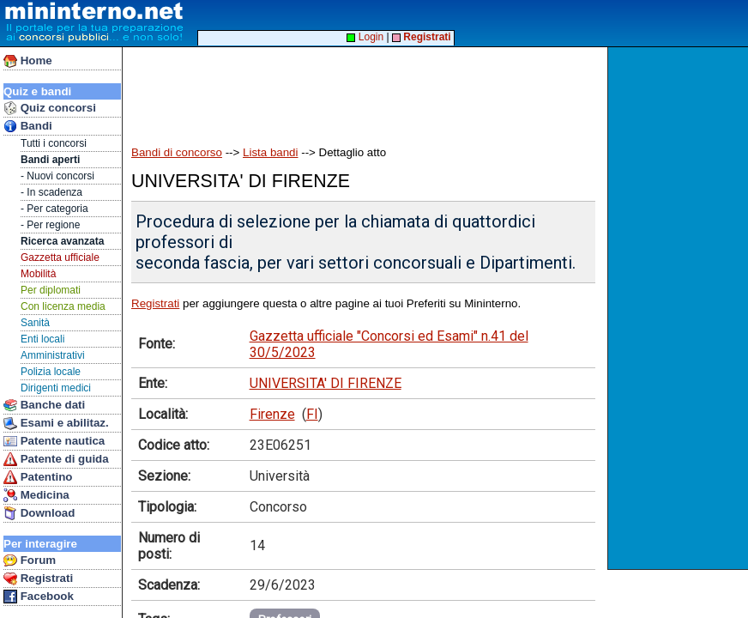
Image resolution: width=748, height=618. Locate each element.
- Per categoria (54, 209)
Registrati (38, 578)
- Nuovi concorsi (57, 176)
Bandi (27, 126)
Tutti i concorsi (54, 143)
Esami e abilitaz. (56, 423)
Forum (29, 560)
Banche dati (44, 405)
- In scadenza (51, 192)
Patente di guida (56, 459)
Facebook (38, 596)
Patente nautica (54, 441)
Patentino (37, 477)
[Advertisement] (680, 308)
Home (27, 61)
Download (39, 513)
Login (365, 37)
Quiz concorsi (49, 108)
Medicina (36, 495)
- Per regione (50, 225)
